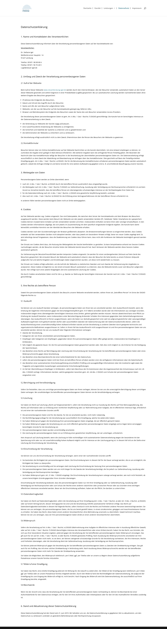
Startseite (87, 8)
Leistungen (108, 8)
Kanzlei (98, 8)
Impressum (136, 8)
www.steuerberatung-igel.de (55, 90)
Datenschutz (123, 8)
